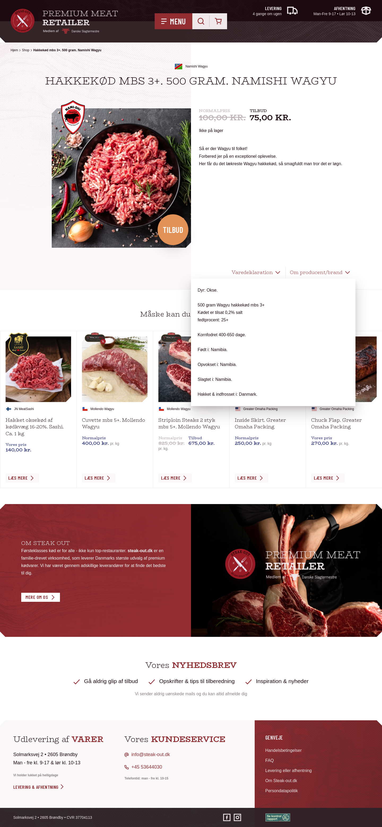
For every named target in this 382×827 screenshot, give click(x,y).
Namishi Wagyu (196, 66)
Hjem (14, 50)
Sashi (30, 409)
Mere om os (36, 597)
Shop (25, 50)
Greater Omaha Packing (260, 409)
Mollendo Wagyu (102, 409)
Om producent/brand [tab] (316, 272)
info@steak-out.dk (150, 754)
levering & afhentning (38, 787)
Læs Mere (18, 478)
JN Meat (20, 409)
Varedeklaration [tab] (252, 272)
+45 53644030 (146, 767)
